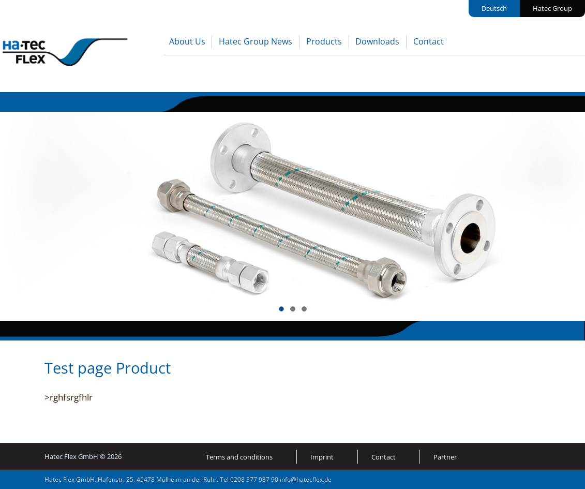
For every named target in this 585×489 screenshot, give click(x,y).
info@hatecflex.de (306, 479)
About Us (187, 41)
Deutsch (494, 8)
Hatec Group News (255, 41)
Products (324, 41)
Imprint (322, 457)
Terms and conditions (239, 457)
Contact (428, 41)
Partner (445, 457)
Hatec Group (552, 8)
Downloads (377, 41)
